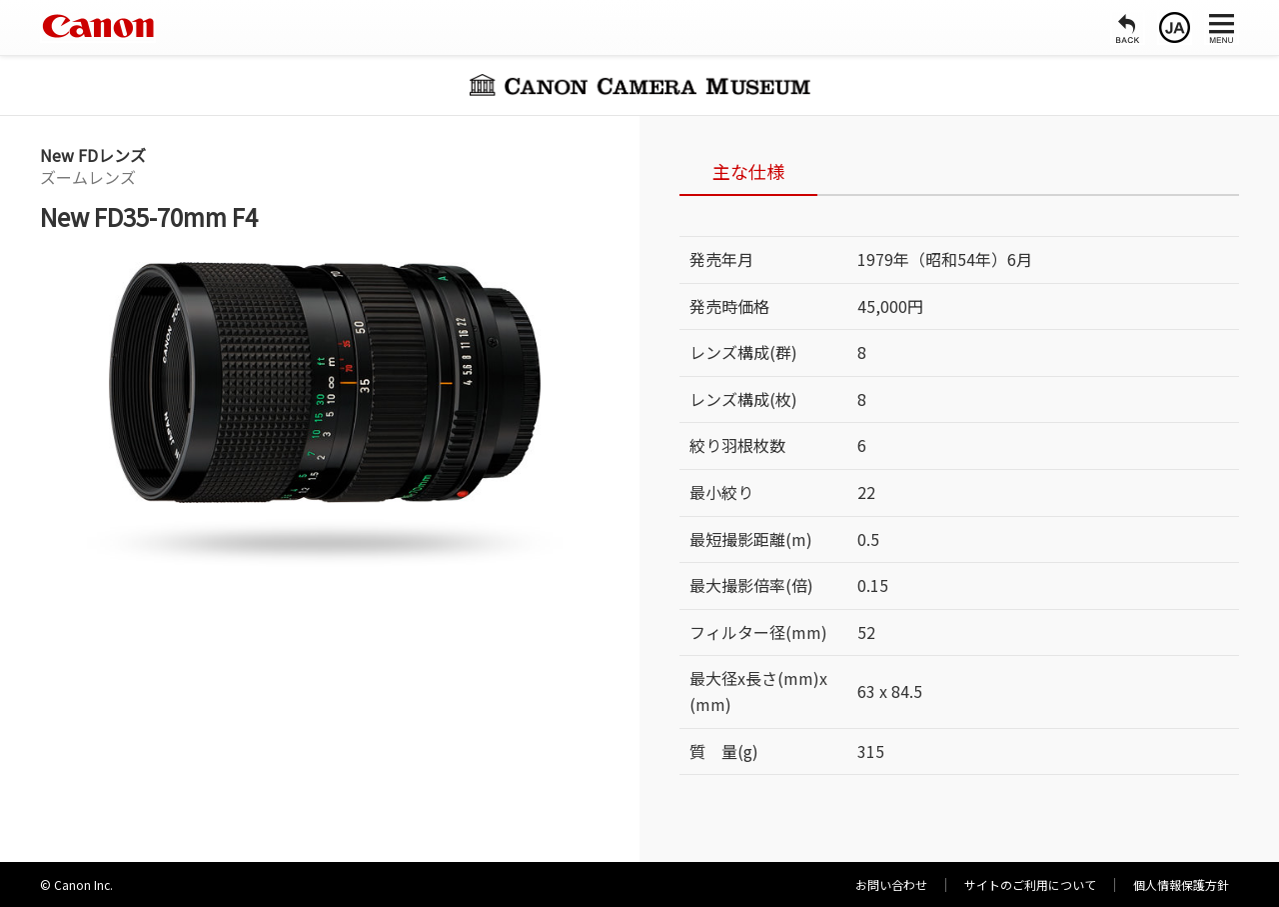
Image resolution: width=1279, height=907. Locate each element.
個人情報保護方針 (1181, 884)
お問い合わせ (891, 884)
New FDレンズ (93, 155)
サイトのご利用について (1030, 884)
